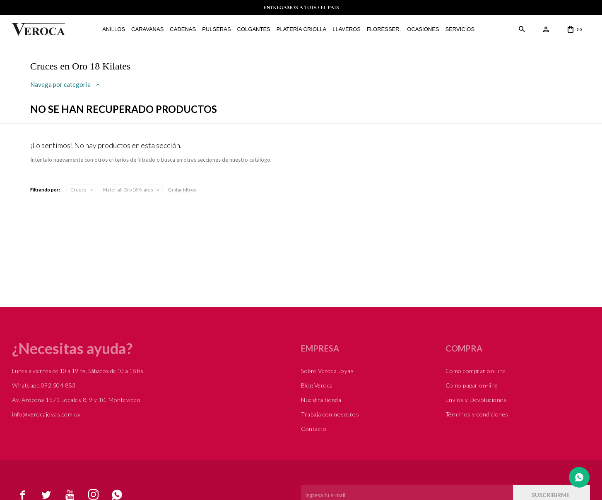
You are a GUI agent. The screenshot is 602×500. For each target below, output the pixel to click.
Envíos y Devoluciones (476, 399)
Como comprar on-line (475, 370)
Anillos (113, 29)
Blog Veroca (317, 385)
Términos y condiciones (476, 414)
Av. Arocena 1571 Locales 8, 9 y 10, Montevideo (76, 399)
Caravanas (147, 29)
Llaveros (346, 29)
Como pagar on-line (471, 385)
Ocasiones (422, 29)
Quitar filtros (182, 190)
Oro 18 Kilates (128, 189)
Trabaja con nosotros (330, 414)
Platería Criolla (301, 29)
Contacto (313, 428)
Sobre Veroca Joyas (327, 370)
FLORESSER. (383, 29)
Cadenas (182, 29)
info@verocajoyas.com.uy (46, 414)
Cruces (78, 189)
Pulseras (216, 29)
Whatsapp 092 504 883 (43, 385)
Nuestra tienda (321, 399)
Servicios (459, 29)
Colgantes (253, 29)
